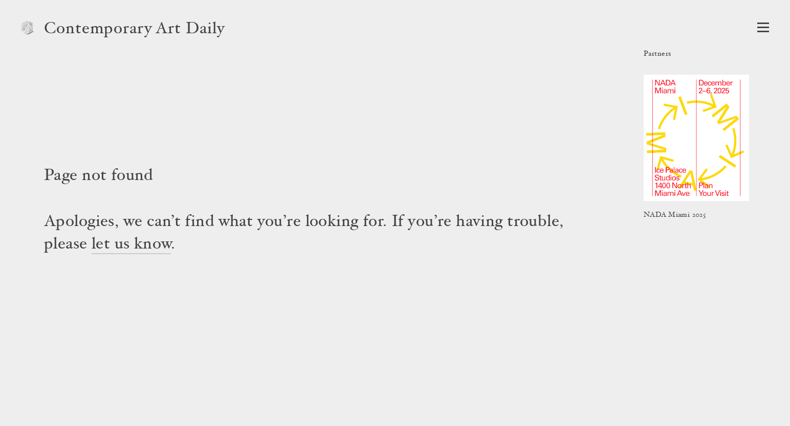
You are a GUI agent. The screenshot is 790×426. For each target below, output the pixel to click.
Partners (657, 54)
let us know (131, 245)
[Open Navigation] (763, 27)
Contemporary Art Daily (134, 29)
